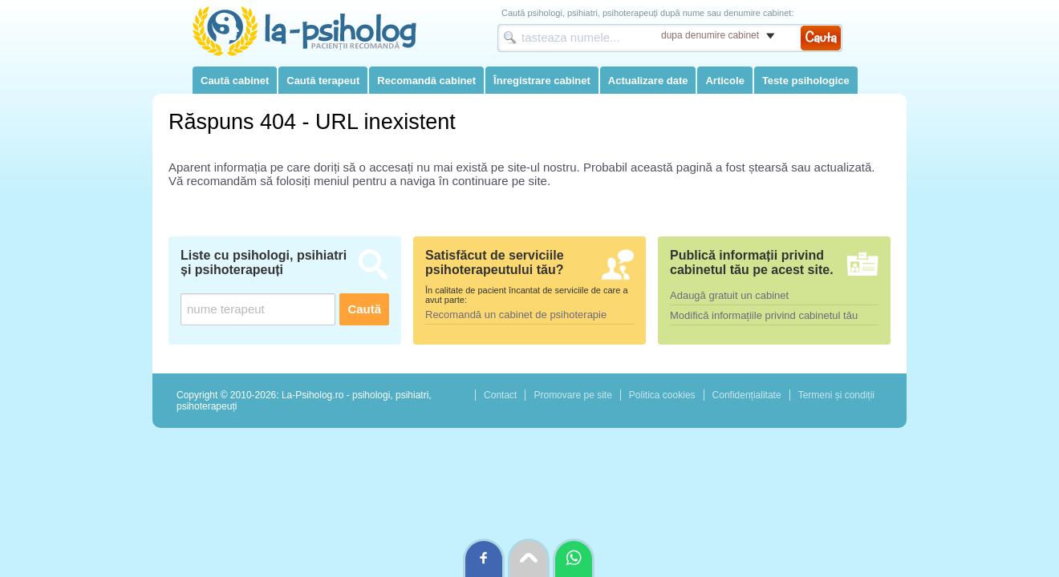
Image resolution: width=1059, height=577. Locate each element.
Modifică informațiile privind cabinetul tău (764, 315)
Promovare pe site (572, 395)
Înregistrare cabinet (541, 81)
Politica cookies (662, 395)
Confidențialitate (746, 395)
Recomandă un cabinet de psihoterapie (516, 315)
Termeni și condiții (836, 395)
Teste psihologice (806, 81)
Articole (724, 81)
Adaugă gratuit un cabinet (729, 295)
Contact (500, 395)
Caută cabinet (235, 81)
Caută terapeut (322, 81)
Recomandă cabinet (426, 81)
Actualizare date (648, 81)
